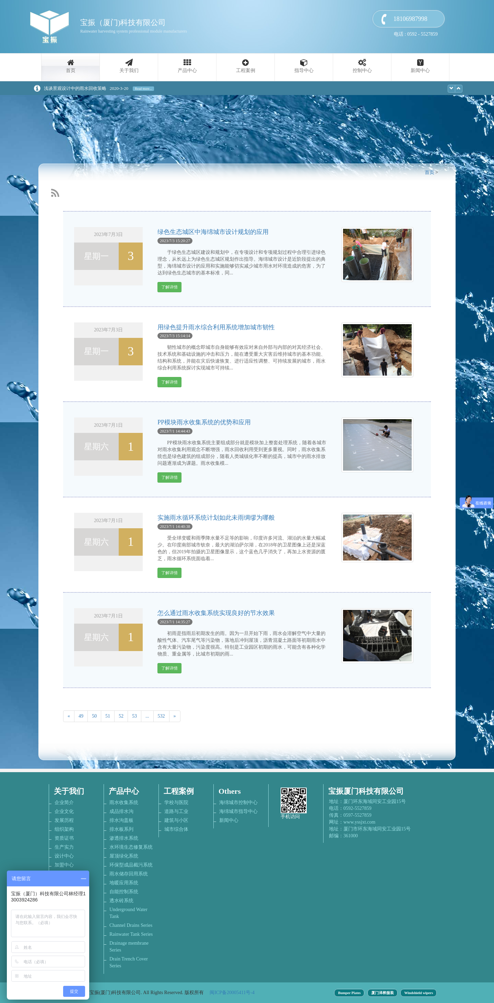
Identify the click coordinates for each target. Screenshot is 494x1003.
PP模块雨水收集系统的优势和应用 (204, 422)
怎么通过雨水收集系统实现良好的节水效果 (216, 613)
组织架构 (64, 829)
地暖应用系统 (123, 882)
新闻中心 (420, 70)
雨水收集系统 (123, 802)
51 (107, 716)
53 (134, 716)
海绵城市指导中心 (238, 811)
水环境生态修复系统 (131, 847)
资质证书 (64, 838)
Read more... (143, 89)
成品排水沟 (121, 811)
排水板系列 (121, 829)
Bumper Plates (349, 993)
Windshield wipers (418, 993)
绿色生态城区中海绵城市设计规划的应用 (213, 231)
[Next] (174, 716)
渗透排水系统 (123, 838)
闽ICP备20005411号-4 (232, 992)
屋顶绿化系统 (123, 856)
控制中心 (362, 70)
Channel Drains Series (130, 925)
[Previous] (68, 716)
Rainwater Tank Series (131, 934)
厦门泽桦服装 (382, 993)
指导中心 (304, 70)
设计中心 (64, 856)
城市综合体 (176, 829)
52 (121, 716)
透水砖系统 (121, 900)
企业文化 (64, 811)
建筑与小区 (176, 820)
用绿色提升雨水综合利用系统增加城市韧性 (216, 327)
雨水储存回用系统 (128, 873)
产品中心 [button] (187, 70)
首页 (70, 70)
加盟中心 (64, 865)
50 (94, 716)
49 (81, 716)
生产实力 (64, 847)
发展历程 (64, 820)
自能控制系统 (123, 891)
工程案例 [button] (245, 70)
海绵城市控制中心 (238, 802)
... (147, 716)
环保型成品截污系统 (131, 865)
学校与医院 (176, 802)
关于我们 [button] (129, 70)
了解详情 (169, 287)
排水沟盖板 (121, 820)
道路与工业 (176, 811)
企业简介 (64, 802)
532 (161, 716)
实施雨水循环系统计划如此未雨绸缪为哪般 (216, 517)
